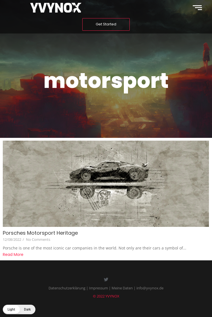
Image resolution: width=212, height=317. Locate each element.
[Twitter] (106, 280)
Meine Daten (122, 287)
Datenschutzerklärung (67, 287)
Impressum (98, 287)
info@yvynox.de (149, 287)
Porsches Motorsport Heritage (40, 233)
